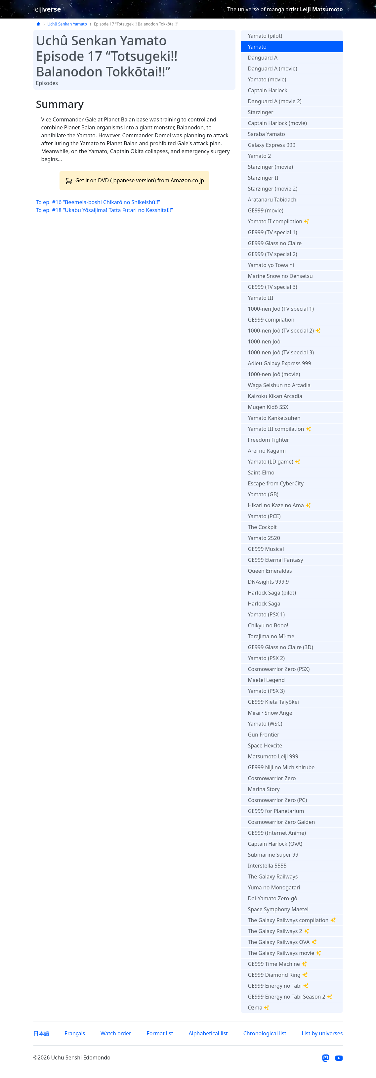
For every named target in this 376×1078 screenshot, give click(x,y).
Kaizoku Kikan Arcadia (275, 396)
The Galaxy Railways (273, 876)
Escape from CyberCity (276, 483)
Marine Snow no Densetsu (280, 276)
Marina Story (263, 789)
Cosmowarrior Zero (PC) (277, 800)
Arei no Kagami (266, 450)
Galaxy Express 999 (271, 145)
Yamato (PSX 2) (266, 658)
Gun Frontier (263, 734)
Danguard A (262, 57)
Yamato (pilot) (265, 35)
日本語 (41, 1033)
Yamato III (260, 297)
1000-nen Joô (264, 341)
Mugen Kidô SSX (268, 407)
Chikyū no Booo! (268, 625)
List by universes (322, 1033)
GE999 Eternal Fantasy (275, 559)
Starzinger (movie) (270, 166)
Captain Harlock (267, 90)
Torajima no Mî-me (271, 636)
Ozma (259, 1007)
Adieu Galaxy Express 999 (279, 363)
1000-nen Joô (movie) (274, 374)
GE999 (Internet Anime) (277, 832)
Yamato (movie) (267, 79)
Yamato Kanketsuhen (274, 418)
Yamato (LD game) (274, 461)
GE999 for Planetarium (276, 811)
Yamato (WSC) (265, 723)
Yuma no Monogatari (274, 887)
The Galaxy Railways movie (284, 953)
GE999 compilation (271, 319)
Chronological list (264, 1033)
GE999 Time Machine (277, 963)
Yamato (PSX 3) (266, 691)
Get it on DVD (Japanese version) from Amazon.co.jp (134, 180)
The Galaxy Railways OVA (282, 942)
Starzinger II (263, 177)
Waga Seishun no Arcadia (279, 385)
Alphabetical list (208, 1033)
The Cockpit (262, 527)
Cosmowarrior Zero (272, 778)
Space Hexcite (265, 745)
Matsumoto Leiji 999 (273, 756)
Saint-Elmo (261, 472)
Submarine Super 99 (273, 854)
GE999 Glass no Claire (275, 243)
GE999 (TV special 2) (272, 254)
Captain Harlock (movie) (277, 123)
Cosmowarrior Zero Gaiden (281, 822)
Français (74, 1033)
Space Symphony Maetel (278, 909)
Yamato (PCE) (264, 516)
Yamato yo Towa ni (271, 265)
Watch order (116, 1033)
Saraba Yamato (266, 134)
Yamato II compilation (279, 221)
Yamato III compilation (279, 428)
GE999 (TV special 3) (272, 287)
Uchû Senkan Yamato (67, 24)
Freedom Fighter (268, 439)
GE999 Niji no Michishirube (281, 767)
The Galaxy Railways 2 (278, 931)
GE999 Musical (266, 549)
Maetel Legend (266, 680)
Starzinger (260, 112)
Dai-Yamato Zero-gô (272, 898)
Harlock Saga (264, 603)
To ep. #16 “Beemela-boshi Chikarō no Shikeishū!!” (98, 202)
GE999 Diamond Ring (278, 974)
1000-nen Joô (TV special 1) (281, 308)
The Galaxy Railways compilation (292, 920)
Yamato (257, 46)
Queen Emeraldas (270, 570)
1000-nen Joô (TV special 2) (284, 330)
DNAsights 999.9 (268, 581)
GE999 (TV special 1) (272, 232)
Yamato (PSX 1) (266, 614)
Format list (159, 1033)
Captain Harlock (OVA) (275, 843)
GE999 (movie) (265, 210)
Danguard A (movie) (272, 68)
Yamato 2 (259, 155)
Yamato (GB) (263, 494)
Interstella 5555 (267, 865)
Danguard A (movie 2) (274, 101)
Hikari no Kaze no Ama (279, 505)
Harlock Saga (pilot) (272, 592)
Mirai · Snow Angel (271, 712)
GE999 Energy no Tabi (278, 985)
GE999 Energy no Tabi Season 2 (290, 996)
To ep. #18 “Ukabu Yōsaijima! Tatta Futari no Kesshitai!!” (104, 210)
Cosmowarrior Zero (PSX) (279, 669)
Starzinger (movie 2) (272, 188)
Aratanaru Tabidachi (273, 199)
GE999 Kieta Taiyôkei (273, 701)
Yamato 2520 (264, 538)
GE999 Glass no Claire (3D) (280, 647)
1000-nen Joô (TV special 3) (281, 352)
